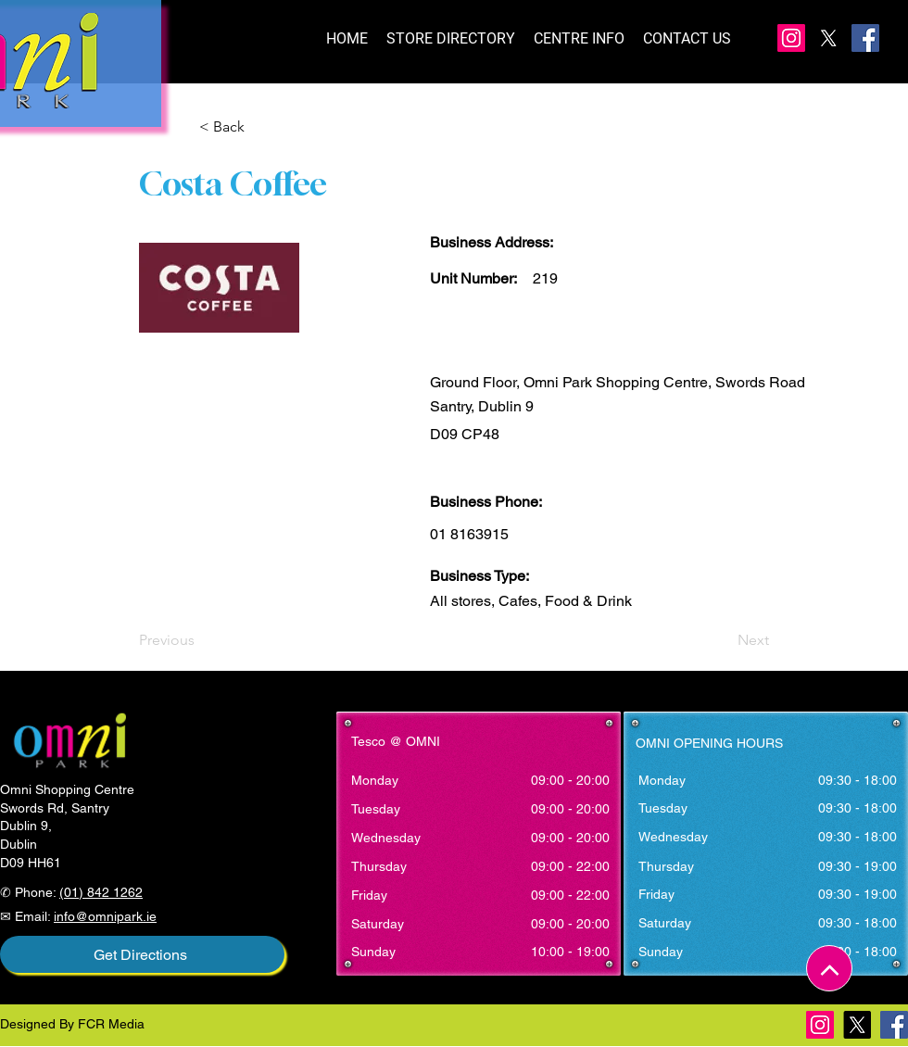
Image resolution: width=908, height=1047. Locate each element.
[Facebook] (865, 38)
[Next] (722, 640)
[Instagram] (791, 38)
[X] (828, 38)
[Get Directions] (142, 954)
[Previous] (200, 640)
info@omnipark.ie (105, 916)
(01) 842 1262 (101, 892)
